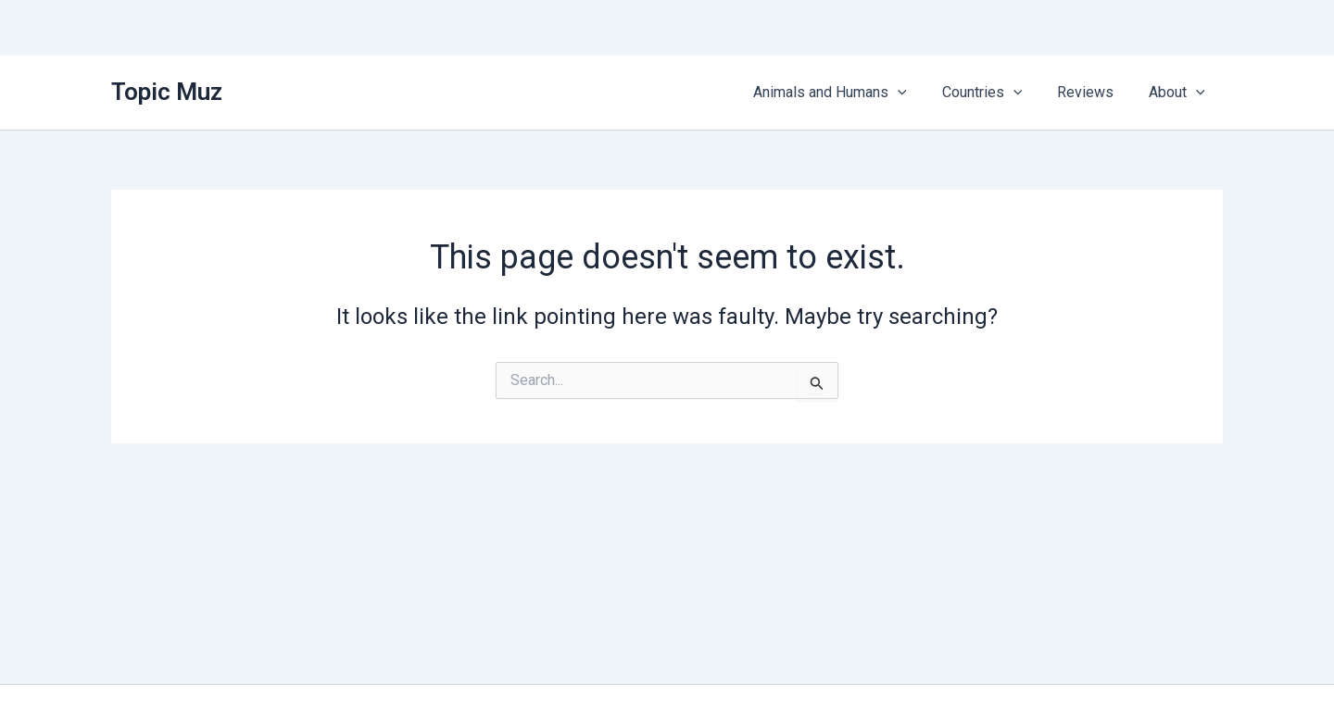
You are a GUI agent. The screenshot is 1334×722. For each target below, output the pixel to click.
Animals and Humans (849, 93)
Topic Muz (166, 92)
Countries (996, 93)
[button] (917, 93)
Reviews (1093, 92)
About (1180, 93)
